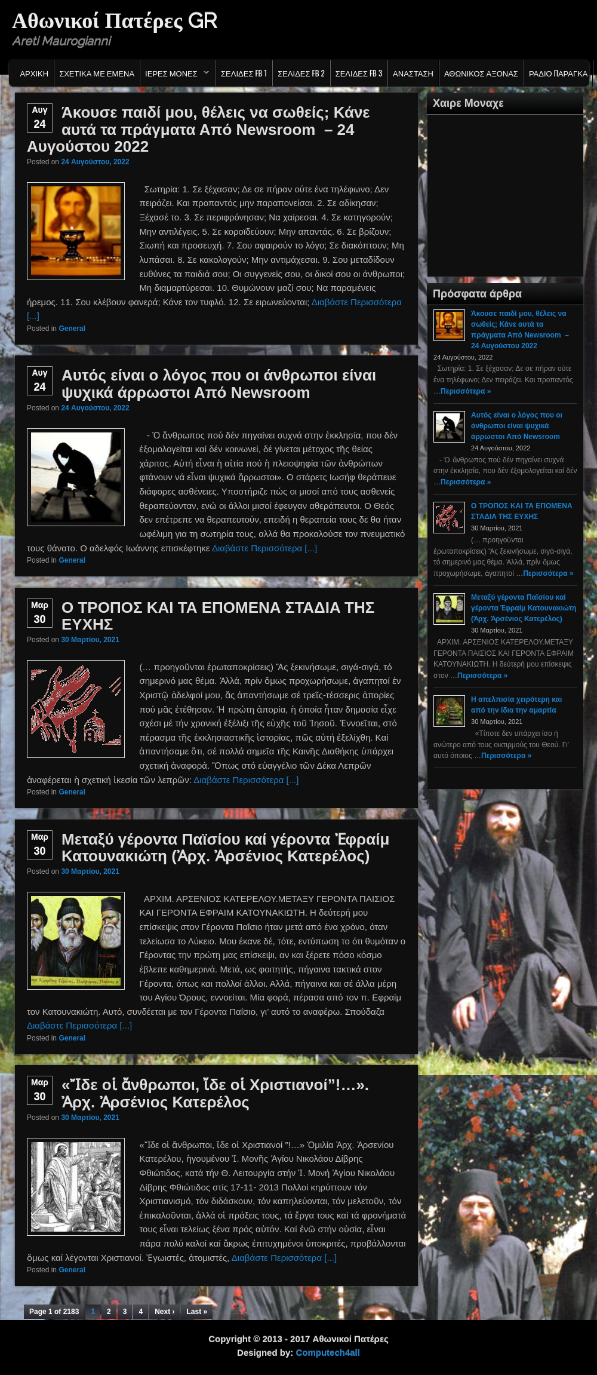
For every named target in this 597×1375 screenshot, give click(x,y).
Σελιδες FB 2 (301, 73)
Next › (164, 1312)
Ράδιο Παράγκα (558, 73)
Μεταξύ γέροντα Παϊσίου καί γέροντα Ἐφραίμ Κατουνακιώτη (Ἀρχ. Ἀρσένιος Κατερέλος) (225, 847)
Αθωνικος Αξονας (481, 73)
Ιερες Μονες (174, 76)
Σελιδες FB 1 (244, 73)
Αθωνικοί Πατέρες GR (114, 20)
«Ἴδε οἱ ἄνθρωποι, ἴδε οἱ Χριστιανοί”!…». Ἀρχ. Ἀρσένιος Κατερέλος (215, 1093)
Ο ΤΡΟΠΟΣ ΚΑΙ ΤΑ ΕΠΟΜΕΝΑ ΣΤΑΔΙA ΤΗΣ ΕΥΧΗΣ (217, 616)
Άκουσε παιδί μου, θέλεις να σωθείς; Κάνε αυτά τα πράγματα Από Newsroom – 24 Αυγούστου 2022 (198, 129)
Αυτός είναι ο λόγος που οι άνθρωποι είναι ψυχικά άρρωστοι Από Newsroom (218, 383)
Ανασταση (413, 73)
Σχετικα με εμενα (96, 73)
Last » (196, 1312)
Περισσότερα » (466, 391)
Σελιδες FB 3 (359, 73)
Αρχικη (34, 73)
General (72, 328)
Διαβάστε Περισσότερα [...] (264, 548)
